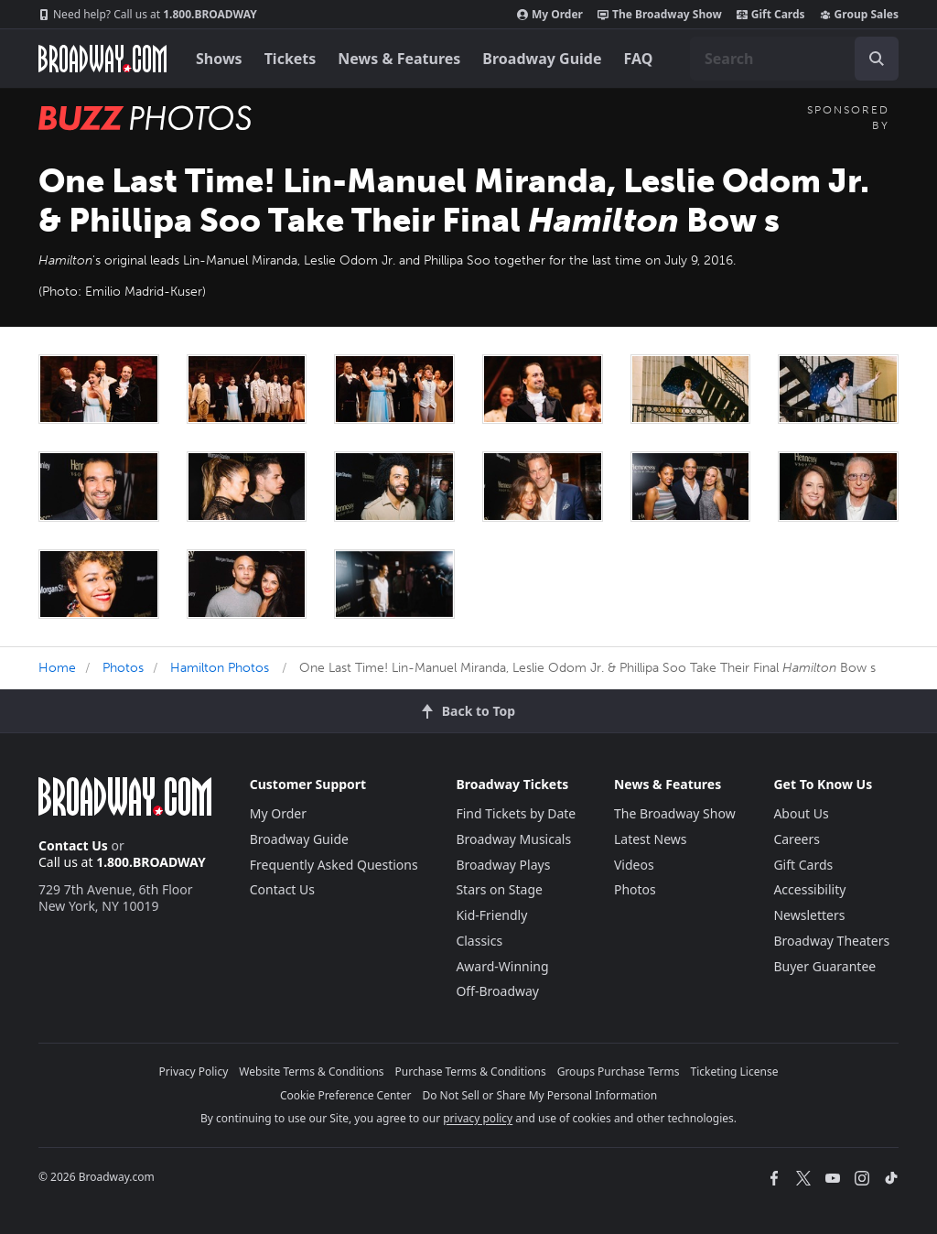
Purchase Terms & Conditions (470, 1071)
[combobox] (794, 59)
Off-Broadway (497, 991)
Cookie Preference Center (346, 1095)
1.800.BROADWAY (147, 14)
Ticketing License (735, 1071)
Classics (479, 940)
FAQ (638, 58)
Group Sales (859, 14)
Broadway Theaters (831, 940)
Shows (219, 58)
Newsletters (809, 915)
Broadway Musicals (513, 839)
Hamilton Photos (219, 668)
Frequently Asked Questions (334, 864)
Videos (634, 864)
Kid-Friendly (491, 915)
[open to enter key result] (877, 59)
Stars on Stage (499, 889)
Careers (796, 839)
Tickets (290, 58)
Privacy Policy (194, 1071)
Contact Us (73, 845)
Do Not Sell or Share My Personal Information (539, 1095)
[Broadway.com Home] (102, 58)
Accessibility (809, 889)
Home (57, 668)
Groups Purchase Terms (618, 1071)
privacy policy (477, 1118)
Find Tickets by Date (516, 813)
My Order (550, 14)
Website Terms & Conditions (311, 1071)
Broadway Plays (503, 864)
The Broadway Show (660, 14)
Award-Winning (502, 966)
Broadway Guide (541, 58)
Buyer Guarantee (824, 966)
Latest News (650, 839)
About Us (800, 813)
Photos (123, 668)
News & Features (399, 58)
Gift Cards (771, 14)
